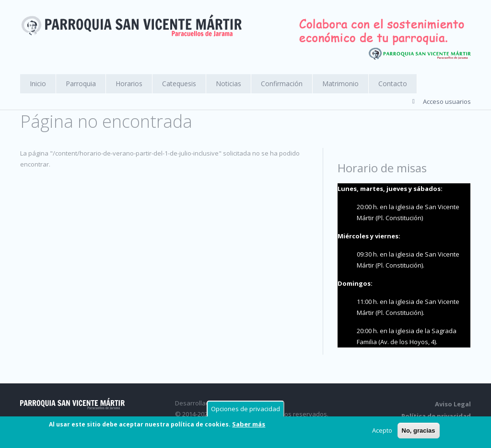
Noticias (228, 83)
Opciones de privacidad (245, 409)
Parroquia (81, 83)
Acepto (382, 430)
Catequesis (179, 83)
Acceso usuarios (447, 101)
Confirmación (282, 83)
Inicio (38, 83)
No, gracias (418, 431)
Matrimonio (340, 83)
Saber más (248, 424)
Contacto (392, 83)
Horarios (129, 83)
